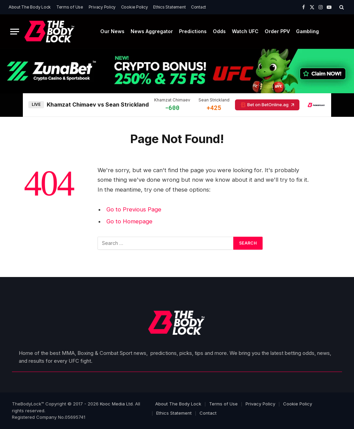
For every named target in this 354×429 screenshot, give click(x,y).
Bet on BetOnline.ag (267, 104)
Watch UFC (245, 31)
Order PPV (277, 31)
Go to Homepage (129, 221)
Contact (198, 7)
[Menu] (14, 31)
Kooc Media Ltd (116, 403)
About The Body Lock (30, 7)
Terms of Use (69, 7)
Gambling (307, 31)
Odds (219, 31)
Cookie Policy (134, 7)
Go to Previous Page (133, 209)
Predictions (193, 31)
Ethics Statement (169, 7)
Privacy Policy (102, 7)
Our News (112, 31)
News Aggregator (152, 31)
